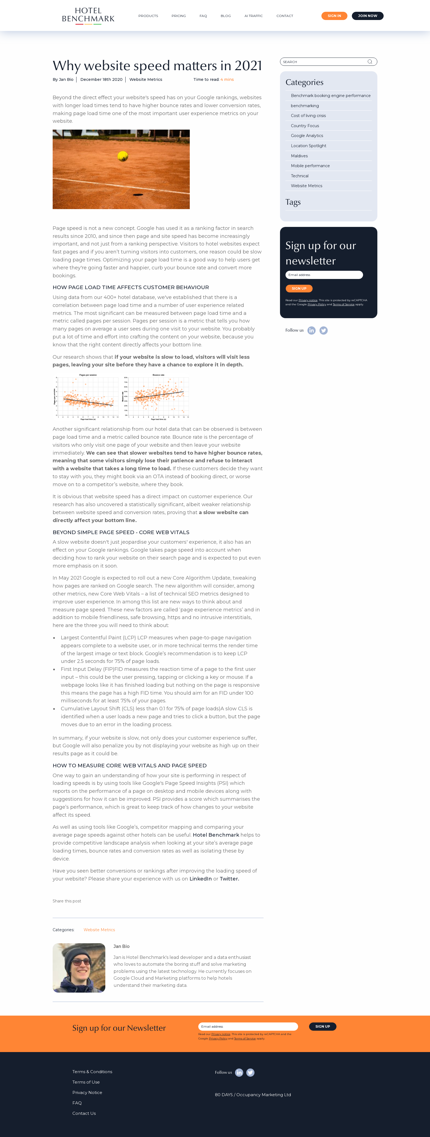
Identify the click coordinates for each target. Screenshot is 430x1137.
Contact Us (84, 1113)
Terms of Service (344, 304)
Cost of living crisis (308, 115)
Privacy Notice (87, 1092)
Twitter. (229, 879)
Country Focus (305, 125)
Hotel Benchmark (216, 835)
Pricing (179, 16)
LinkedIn (200, 879)
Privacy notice (308, 300)
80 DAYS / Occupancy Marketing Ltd (253, 1094)
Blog (226, 16)
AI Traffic (254, 16)
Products (148, 16)
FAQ (203, 16)
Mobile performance (310, 165)
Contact (284, 16)
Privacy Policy (317, 304)
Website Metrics (99, 929)
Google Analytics (307, 135)
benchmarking (305, 105)
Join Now (367, 16)
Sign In (334, 16)
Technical (300, 175)
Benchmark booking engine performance (331, 95)
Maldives (299, 155)
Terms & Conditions (92, 1071)
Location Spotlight (308, 145)
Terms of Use (86, 1082)
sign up (322, 1026)
